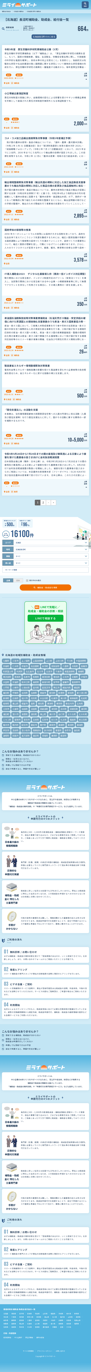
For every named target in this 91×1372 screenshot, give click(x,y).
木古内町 (44, 698)
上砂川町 (59, 660)
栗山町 (15, 703)
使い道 (8, 563)
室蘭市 (66, 682)
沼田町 (34, 708)
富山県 (46, 1317)
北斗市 (40, 671)
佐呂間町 (35, 666)
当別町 (25, 692)
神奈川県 (30, 1317)
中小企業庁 (18, 1337)
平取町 (15, 692)
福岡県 (76, 1324)
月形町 (34, 698)
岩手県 (21, 1313)
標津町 (50, 703)
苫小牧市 (26, 730)
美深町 (71, 724)
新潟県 (38, 1317)
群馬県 (76, 1313)
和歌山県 (77, 1320)
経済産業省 (7, 1337)
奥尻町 (36, 682)
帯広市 (56, 687)
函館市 (84, 666)
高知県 (68, 1324)
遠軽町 (6, 735)
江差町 (15, 708)
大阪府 (53, 1320)
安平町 (56, 682)
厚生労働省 (29, 1337)
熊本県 (21, 1327)
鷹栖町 (54, 735)
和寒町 (36, 676)
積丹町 (15, 724)
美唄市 (52, 724)
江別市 (6, 708)
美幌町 (61, 724)
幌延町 (77, 687)
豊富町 (58, 730)
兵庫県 (61, 1320)
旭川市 (25, 698)
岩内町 (36, 687)
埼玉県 (5, 1317)
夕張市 (84, 676)
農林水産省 (40, 1337)
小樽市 (15, 687)
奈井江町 (26, 682)
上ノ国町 (26, 660)
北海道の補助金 (19, 11)
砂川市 (54, 719)
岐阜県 (5, 1320)
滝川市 (52, 714)
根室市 (25, 703)
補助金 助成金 (6, 11)
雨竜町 (45, 735)
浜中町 (63, 708)
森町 (33, 703)
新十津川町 (82, 692)
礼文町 (63, 719)
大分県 (29, 1327)
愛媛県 (61, 1324)
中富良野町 (81, 660)
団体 (18, 580)
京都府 (45, 1320)
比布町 (80, 703)
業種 (8, 556)
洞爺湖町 (44, 708)
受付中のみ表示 (35, 580)
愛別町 (52, 692)
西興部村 (37, 730)
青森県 (13, 1313)
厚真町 (17, 676)
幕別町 (6, 692)
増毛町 (56, 676)
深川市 (15, 714)
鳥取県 (5, 1324)
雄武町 (36, 735)
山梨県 (70, 1317)
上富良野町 (38, 660)
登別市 (27, 719)
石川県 (54, 1317)
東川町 (63, 698)
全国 (61, 1327)
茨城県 (61, 1313)
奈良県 (68, 1320)
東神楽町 (74, 698)
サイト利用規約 (28, 1351)
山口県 (37, 1324)
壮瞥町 (75, 676)
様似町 (41, 703)
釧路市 (15, 735)
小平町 (6, 687)
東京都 (21, 1317)
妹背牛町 (46, 682)
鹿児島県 (46, 1327)
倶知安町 (55, 666)
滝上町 (43, 714)
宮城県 (29, 1313)
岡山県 (21, 1324)
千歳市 (58, 671)
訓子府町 (48, 730)
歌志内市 (70, 703)
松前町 (84, 698)
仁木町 (15, 666)
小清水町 (26, 687)
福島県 (53, 1313)
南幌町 (81, 671)
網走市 (34, 724)
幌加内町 (67, 687)
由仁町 (61, 714)
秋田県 (37, 1313)
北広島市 (30, 671)
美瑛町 (80, 724)
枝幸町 (6, 703)
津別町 (54, 708)
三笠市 (15, 660)
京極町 (6, 666)
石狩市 (45, 719)
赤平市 (68, 730)
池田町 (25, 708)
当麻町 (34, 692)
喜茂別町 (46, 676)
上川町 (49, 660)
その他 (68, 1327)
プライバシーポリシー (44, 1351)
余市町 (45, 666)
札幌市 (54, 698)
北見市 (49, 671)
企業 (8, 580)
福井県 (62, 1317)
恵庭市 (43, 692)
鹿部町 (63, 735)
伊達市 (25, 666)
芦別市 (6, 730)
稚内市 (6, 724)
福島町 (73, 719)
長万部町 (26, 735)
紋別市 (25, 724)
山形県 (45, 1313)
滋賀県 (37, 1320)
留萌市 (17, 719)
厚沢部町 (7, 676)
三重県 (29, 1320)
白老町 (36, 719)
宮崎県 (37, 1327)
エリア (8, 542)
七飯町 (6, 660)
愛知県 (21, 1320)
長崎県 (13, 1327)
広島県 (29, 1324)
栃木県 (68, 1313)
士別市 (66, 676)
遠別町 (77, 730)
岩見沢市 (46, 687)
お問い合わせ (60, 1351)
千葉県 (13, 1317)
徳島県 (45, 1324)
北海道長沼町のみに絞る (44, 36)
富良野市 (76, 682)
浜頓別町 (74, 708)
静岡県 (13, 1320)
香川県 (53, 1324)
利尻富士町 (8, 671)
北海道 (5, 1313)
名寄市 (27, 676)
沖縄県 (54, 1327)
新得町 (6, 698)
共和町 (75, 666)
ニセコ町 (7, 719)
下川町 (70, 660)
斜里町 (61, 692)
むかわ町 (83, 714)
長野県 (78, 1317)
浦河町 (84, 708)
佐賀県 (5, 1327)
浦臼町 (6, 714)
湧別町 (34, 714)
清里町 (25, 714)
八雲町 (66, 666)
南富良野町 (70, 671)
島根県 (13, 1324)
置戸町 (43, 724)
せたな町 (72, 714)
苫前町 (15, 730)
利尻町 (19, 671)
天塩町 (15, 682)
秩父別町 (83, 719)
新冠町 (71, 692)
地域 (8, 549)
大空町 (6, 682)
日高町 (15, 698)
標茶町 (59, 703)
